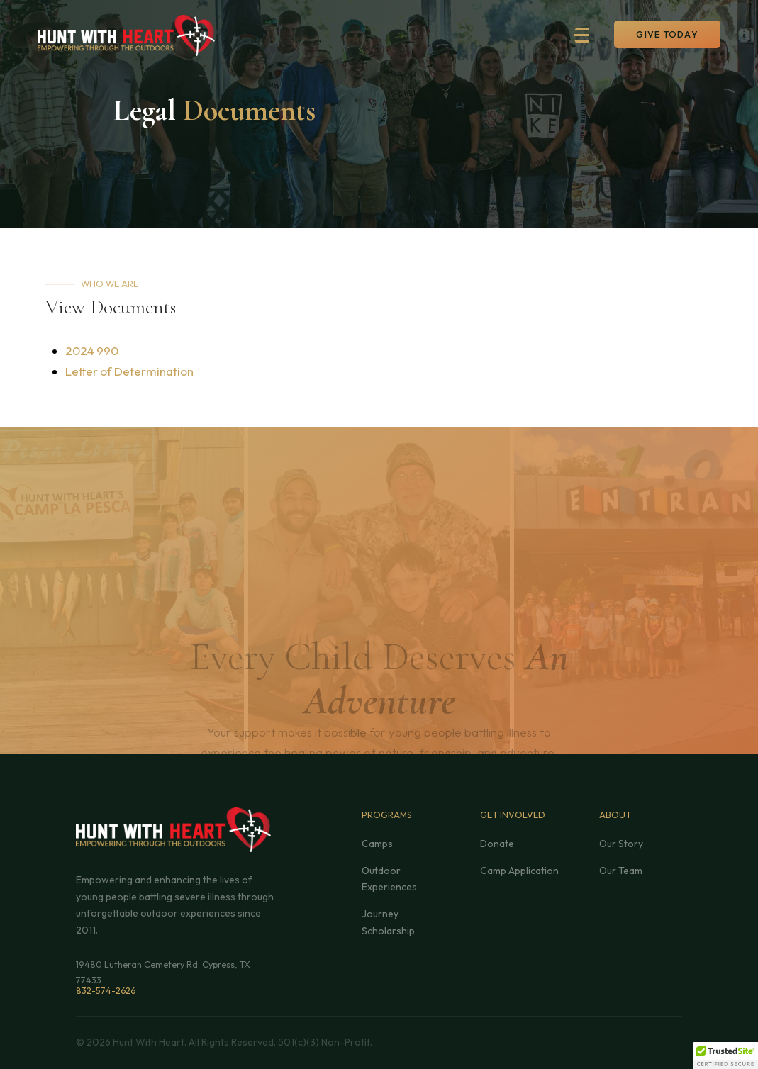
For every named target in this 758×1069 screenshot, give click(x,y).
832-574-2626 (105, 990)
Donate (497, 843)
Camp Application (519, 870)
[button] (588, 35)
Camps (377, 843)
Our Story (621, 843)
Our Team (620, 870)
